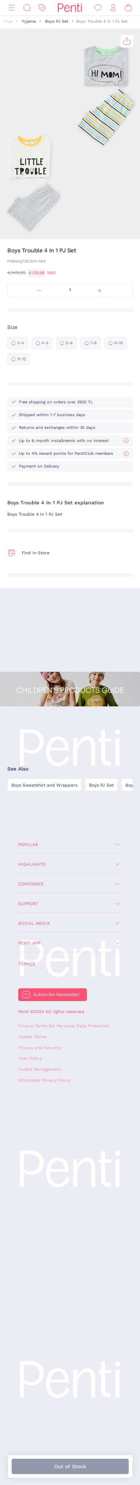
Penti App (29, 943)
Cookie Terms (32, 1036)
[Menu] (11, 7)
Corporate (31, 884)
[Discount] (42, 7)
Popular (28, 844)
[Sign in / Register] (113, 7)
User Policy (30, 1058)
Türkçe (27, 963)
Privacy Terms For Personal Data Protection (64, 1025)
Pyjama (29, 21)
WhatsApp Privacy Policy (44, 1080)
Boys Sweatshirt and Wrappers (44, 785)
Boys (7, 21)
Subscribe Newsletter (56, 994)
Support (28, 903)
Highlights (31, 864)
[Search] (27, 7)
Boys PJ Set (56, 21)
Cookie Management (39, 1069)
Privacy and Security (39, 1047)
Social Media (34, 923)
